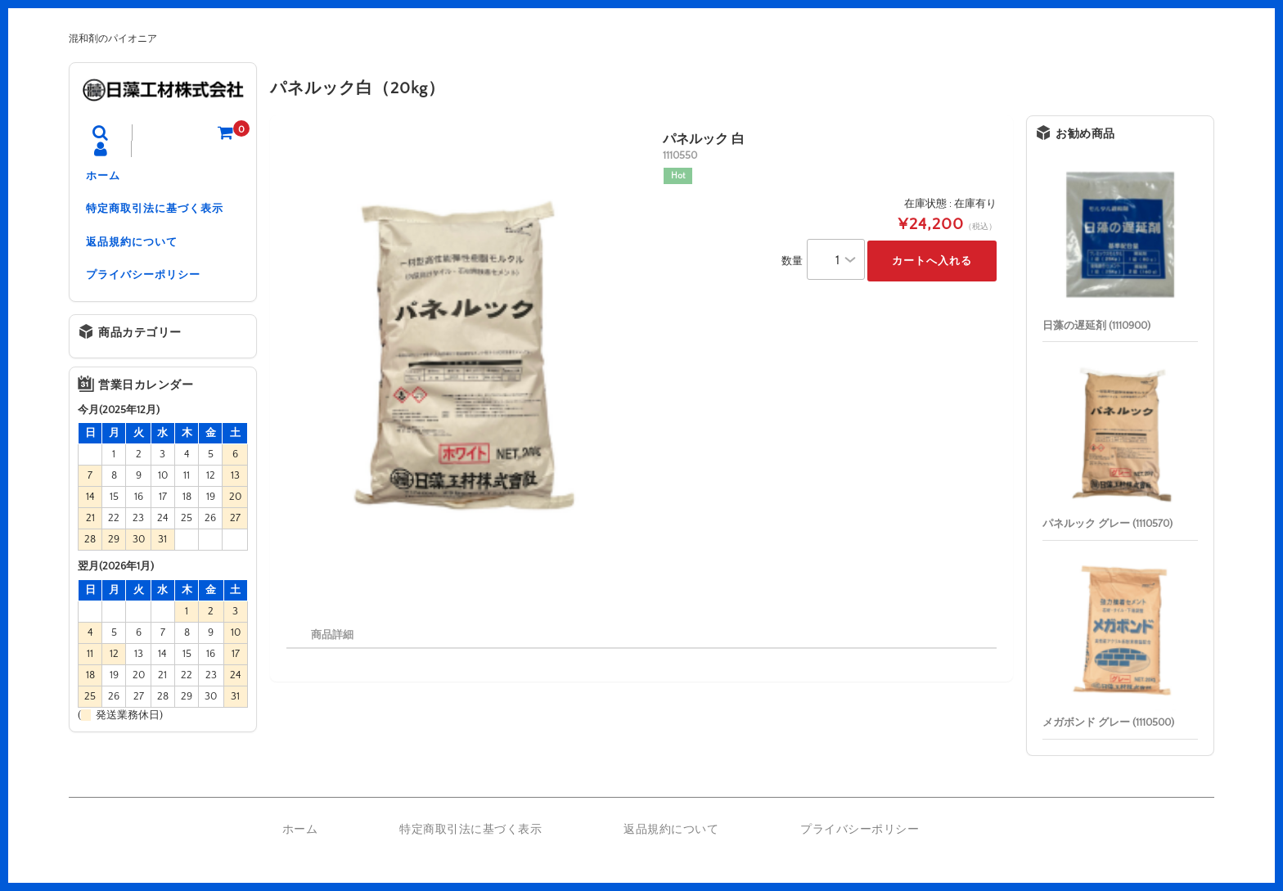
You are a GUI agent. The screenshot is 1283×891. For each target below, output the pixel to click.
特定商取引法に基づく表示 (154, 211)
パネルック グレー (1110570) (1107, 523)
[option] (464, 363)
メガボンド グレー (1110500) (1108, 722)
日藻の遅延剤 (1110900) (1096, 325)
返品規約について (132, 245)
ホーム (103, 176)
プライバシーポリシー (143, 280)
